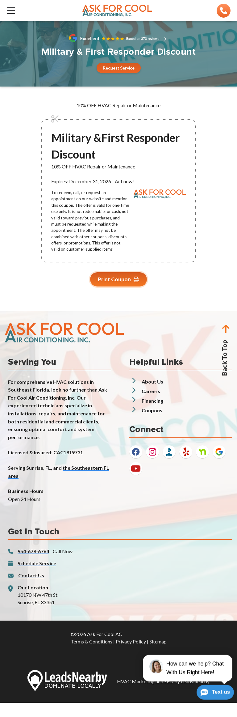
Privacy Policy (131, 641)
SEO (168, 681)
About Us (152, 381)
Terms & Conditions (91, 641)
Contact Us (31, 575)
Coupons (152, 410)
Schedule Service (37, 563)
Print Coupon (118, 279)
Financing (152, 401)
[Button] (118, 68)
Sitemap (158, 641)
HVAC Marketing (136, 681)
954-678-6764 (33, 551)
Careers (151, 391)
